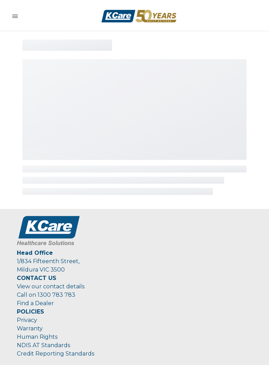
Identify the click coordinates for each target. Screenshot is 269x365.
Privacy (27, 320)
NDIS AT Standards (43, 345)
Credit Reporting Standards (55, 353)
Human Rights (37, 337)
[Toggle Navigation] (15, 16)
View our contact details (50, 286)
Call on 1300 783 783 (46, 295)
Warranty (30, 328)
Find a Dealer (35, 303)
